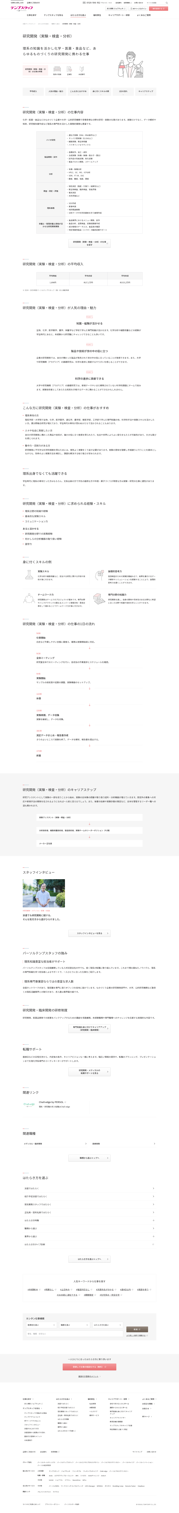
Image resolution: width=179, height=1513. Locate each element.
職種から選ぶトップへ (89, 1157)
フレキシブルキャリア (90, 1471)
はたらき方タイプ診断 (35, 1244)
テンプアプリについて (32, 1417)
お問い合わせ (138, 3)
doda (51, 1475)
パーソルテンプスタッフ (65, 1462)
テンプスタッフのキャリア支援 (121, 1425)
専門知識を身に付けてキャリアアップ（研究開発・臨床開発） (89, 1028)
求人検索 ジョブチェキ (115, 8)
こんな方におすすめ (78, 91)
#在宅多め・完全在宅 (110, 1294)
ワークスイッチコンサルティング (72, 1486)
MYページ (146, 1416)
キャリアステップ (145, 91)
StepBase (141, 1486)
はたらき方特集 (63, 1419)
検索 (166, 2)
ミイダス (83, 1475)
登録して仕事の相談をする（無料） (88, 1366)
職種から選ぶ (31, 1228)
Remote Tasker (130, 1486)
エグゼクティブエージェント (64, 1475)
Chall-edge (103, 1471)
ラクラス (56, 1492)
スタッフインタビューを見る (89, 933)
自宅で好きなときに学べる (119, 1403)
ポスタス (108, 1486)
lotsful (51, 1480)
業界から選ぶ (62, 1427)
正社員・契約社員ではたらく (38, 1212)
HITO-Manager (90, 1486)
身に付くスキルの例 (101, 91)
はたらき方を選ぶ (78, 15)
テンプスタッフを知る (53, 15)
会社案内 (118, 3)
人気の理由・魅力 (56, 91)
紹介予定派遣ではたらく (36, 1196)
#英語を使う (143, 1289)
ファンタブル (76, 1471)
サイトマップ (137, 1452)
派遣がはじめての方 (31, 1428)
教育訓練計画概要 (116, 1421)
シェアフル (59, 1480)
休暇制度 (92, 1407)
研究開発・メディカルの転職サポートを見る (89, 1072)
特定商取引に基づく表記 (118, 1429)
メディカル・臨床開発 (33, 1143)
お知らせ (145, 1408)
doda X (103, 1475)
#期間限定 (88, 1294)
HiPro (84, 1480)
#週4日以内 (125, 1289)
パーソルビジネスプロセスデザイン (87, 1462)
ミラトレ (68, 1480)
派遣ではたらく (32, 1188)
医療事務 (96, 1143)
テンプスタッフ (54, 1471)
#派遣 (48, 910)
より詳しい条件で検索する (136, 1335)
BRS (77, 1475)
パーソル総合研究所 (44, 1465)
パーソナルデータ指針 (71, 1504)
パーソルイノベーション (144, 1462)
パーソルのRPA (54, 1486)
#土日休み (65, 1289)
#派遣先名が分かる (105, 1289)
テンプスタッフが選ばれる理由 (35, 1413)
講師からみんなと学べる (118, 1407)
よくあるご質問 (144, 15)
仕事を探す (32, 15)
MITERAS (100, 1486)
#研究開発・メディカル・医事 (33, 910)
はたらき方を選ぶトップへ (89, 1259)
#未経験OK (33, 1289)
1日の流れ (123, 91)
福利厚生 (97, 15)
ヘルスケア (93, 1411)
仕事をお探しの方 (17, 2)
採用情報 (127, 3)
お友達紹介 (28, 1440)
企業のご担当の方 (33, 2)
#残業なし (49, 1289)
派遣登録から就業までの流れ (34, 1432)
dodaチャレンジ (93, 1475)
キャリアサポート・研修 (119, 15)
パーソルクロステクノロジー (110, 1462)
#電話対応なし (83, 1289)
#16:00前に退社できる (67, 1294)
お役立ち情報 (147, 1403)
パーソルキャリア (128, 1462)
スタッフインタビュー (32, 1425)
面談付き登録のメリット (88, 1376)
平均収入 (33, 91)
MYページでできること (32, 1421)
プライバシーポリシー (52, 1504)
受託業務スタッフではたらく (38, 1204)
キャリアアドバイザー (118, 1418)
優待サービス (94, 1415)
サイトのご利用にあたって (31, 1504)
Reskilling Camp (118, 1486)
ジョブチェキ (65, 1471)
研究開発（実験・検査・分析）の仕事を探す (89, 243)
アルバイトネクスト (44, 1492)
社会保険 (92, 1403)
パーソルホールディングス (46, 1462)
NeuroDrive (76, 1480)
